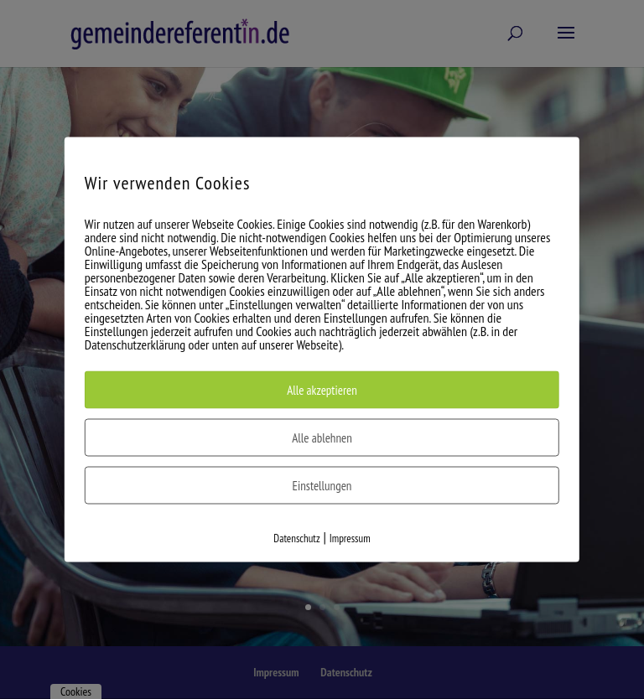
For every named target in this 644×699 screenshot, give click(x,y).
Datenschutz (296, 538)
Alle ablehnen (322, 438)
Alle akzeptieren (322, 390)
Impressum (350, 538)
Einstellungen (322, 486)
